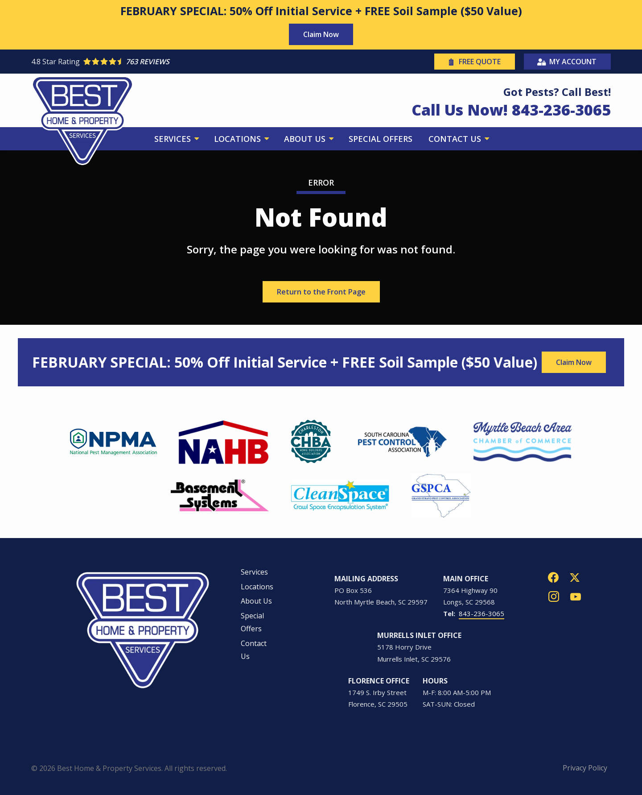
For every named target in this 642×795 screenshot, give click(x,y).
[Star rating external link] (176, 61)
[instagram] (554, 595)
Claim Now (321, 34)
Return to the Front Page (321, 292)
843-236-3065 (481, 613)
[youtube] (575, 595)
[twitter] (574, 576)
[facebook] (553, 576)
